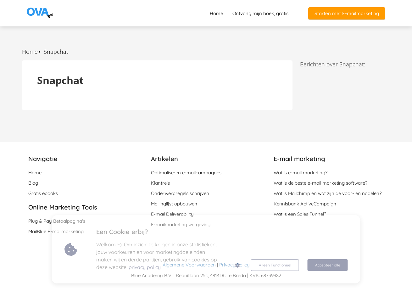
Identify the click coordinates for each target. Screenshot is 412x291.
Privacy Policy (234, 265)
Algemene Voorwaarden (189, 265)
